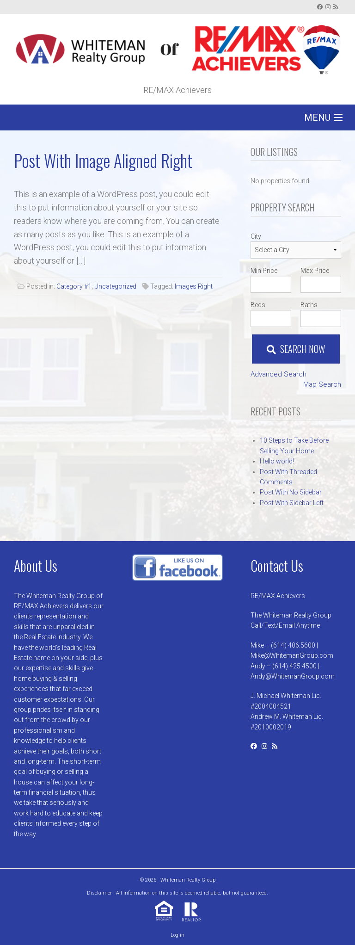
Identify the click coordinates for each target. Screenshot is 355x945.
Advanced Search (278, 374)
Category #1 (74, 286)
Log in (177, 935)
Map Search (322, 384)
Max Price (314, 270)
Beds (258, 305)
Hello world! (277, 461)
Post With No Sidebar (291, 492)
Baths (309, 305)
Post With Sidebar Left (292, 502)
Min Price (264, 270)
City (256, 236)
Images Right (194, 286)
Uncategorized (115, 286)
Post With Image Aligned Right (103, 160)
